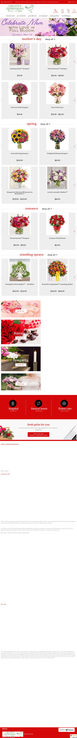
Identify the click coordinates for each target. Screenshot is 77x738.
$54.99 (19, 114)
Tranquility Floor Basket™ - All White (19, 284)
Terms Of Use (40, 736)
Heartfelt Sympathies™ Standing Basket (57, 284)
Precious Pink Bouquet (19, 107)
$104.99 (20, 160)
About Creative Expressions (10, 398)
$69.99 (57, 160)
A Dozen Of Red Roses (57, 238)
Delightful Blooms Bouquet (57, 153)
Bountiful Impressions (19, 153)
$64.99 (57, 245)
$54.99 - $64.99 (57, 114)
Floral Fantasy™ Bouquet (57, 69)
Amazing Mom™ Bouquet (19, 69)
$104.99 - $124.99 (20, 291)
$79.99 (19, 75)
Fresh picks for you (38, 381)
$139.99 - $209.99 (20, 199)
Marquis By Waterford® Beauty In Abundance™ (20, 193)
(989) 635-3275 (8, 2)
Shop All (49, 39)
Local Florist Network (61, 736)
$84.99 (57, 199)
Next (74, 62)
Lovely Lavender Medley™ (57, 192)
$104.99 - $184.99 (57, 291)
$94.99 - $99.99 (57, 75)
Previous (2, 62)
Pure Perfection (57, 107)
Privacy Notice (50, 736)
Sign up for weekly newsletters (38, 388)
